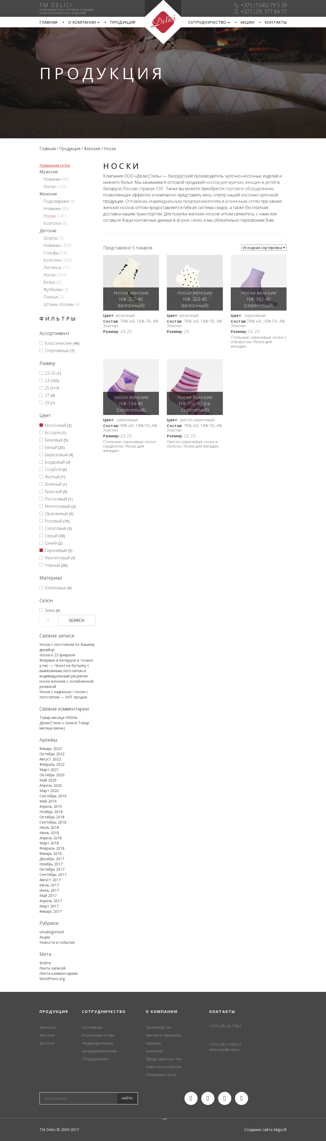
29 (47, 402)
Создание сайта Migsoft (265, 1129)
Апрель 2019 (50, 806)
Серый (51, 536)
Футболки (52, 289)
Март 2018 (49, 842)
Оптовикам (136, 201)
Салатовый (55, 528)
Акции (247, 22)
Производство (159, 1027)
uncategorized (51, 931)
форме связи (189, 220)
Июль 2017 (49, 885)
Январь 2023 (50, 748)
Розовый (53, 521)
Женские (92, 148)
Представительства (164, 1058)
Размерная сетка (54, 165)
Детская (46, 1043)
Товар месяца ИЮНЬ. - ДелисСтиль (60, 720)
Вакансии (154, 1050)
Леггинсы (52, 267)
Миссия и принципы (163, 1035)
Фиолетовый (57, 558)
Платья (50, 297)
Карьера (153, 1043)
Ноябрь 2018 (51, 811)
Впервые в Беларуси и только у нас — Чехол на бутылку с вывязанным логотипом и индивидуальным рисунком (66, 668)
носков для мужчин (224, 182)
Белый (51, 447)
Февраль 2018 (51, 848)
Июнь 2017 (49, 890)
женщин (253, 182)
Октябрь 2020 (51, 774)
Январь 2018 (50, 853)
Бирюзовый (56, 455)
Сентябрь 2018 (52, 822)
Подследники (56, 201)
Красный (53, 491)
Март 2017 (49, 906)
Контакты (276, 22)
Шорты (50, 238)
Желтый (52, 477)
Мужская (47, 1027)
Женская (46, 1035)
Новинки (52, 179)
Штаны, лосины (58, 304)
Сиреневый (56, 550)
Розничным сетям (98, 1035)
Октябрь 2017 (51, 869)
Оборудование (95, 1058)
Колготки (52, 223)
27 (47, 395)
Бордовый (55, 462)
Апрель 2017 (50, 900)
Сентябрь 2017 (52, 874)
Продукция (123, 22)
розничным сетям (242, 201)
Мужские (48, 172)
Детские (48, 231)
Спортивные (57, 350)
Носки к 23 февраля (57, 654)
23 (47, 380)
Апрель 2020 (50, 785)
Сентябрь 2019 (52, 795)
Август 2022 (50, 759)
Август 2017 (50, 879)
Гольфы (51, 253)
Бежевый (54, 440)
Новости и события (57, 942)
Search (76, 620)
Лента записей (52, 968)
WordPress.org (52, 978)
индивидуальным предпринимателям (185, 201)
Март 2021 (49, 769)
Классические (58, 343)
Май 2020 (48, 780)
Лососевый (56, 499)
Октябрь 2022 (51, 753)
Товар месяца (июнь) (64, 725)
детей (270, 182)
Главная (48, 22)
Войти (45, 962)
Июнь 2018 (49, 832)
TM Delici (163, 22)
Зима (50, 610)
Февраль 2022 (51, 764)
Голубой (53, 469)
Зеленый (53, 484)
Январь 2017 (50, 911)
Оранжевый (56, 513)
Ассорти (53, 432)
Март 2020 (49, 790)
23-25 (50, 373)
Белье (49, 282)
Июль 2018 (49, 827)
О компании (83, 22)
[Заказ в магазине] (264, 248)
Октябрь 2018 (51, 816)
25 (47, 388)
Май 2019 (48, 801)
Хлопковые (55, 588)
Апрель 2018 (50, 837)
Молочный (55, 425)
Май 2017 (48, 895)
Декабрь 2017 (51, 858)
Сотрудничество (209, 22)
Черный (52, 565)
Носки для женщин (201, 446)
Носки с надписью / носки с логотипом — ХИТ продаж (63, 694)
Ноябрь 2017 (51, 863)
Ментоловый (57, 506)
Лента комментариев (58, 973)
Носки (49, 186)
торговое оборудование (249, 188)
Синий (51, 543)
